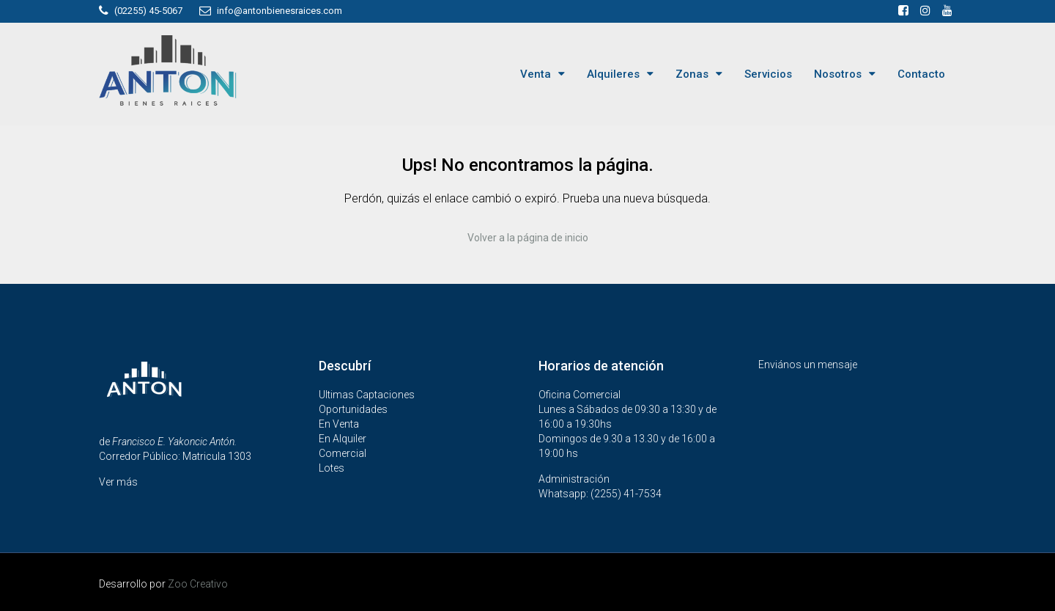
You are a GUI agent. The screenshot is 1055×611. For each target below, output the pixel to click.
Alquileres (613, 74)
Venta (535, 74)
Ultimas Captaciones (367, 394)
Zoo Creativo (198, 584)
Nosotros (838, 74)
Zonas (691, 74)
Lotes (331, 468)
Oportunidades (353, 409)
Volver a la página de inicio (527, 238)
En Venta (339, 424)
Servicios (768, 74)
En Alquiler (342, 438)
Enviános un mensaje (807, 364)
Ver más (118, 482)
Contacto (921, 74)
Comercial (342, 453)
